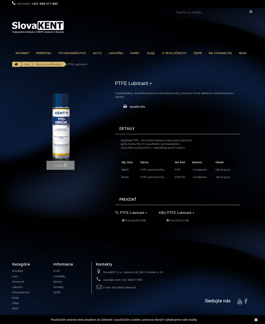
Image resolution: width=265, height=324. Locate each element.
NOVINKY (22, 53)
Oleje (151, 53)
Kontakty (58, 287)
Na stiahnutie (220, 53)
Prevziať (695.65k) (134, 220)
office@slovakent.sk (124, 287)
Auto (97, 53)
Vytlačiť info (137, 106)
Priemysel (44, 53)
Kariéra (57, 281)
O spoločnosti (174, 53)
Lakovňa (116, 53)
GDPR (198, 53)
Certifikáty (59, 276)
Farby (135, 53)
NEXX (242, 53)
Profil (56, 271)
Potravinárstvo (72, 53)
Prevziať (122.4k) (178, 220)
